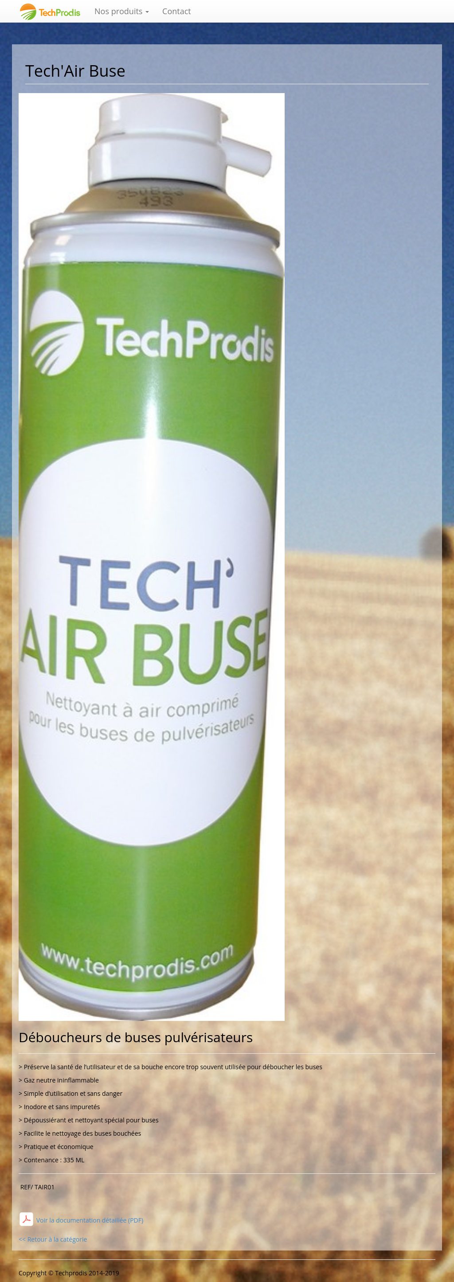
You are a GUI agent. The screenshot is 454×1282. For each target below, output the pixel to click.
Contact (176, 11)
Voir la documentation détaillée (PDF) (89, 1220)
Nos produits (121, 11)
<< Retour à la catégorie (53, 1239)
